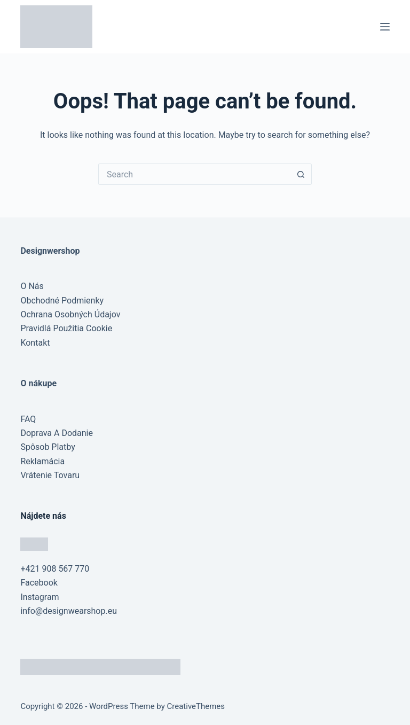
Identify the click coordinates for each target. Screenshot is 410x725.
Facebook (38, 583)
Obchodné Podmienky (62, 300)
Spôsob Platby (47, 447)
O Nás (31, 286)
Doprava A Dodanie (56, 433)
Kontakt (35, 343)
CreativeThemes (196, 706)
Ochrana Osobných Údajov (70, 314)
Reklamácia (42, 461)
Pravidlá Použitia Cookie (66, 328)
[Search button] (301, 174)
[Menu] (385, 27)
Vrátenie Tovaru (50, 475)
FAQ (28, 419)
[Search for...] (194, 174)
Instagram (39, 597)
